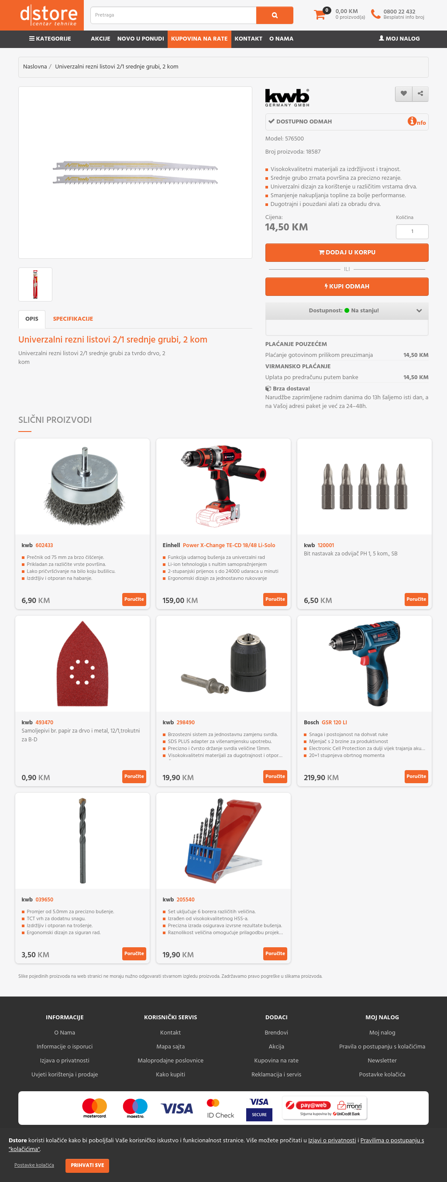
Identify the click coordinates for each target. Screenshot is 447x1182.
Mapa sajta (170, 1047)
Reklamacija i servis (276, 1075)
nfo (417, 123)
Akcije (100, 39)
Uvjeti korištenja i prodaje (64, 1075)
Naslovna (35, 67)
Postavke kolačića (34, 1165)
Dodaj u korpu (347, 252)
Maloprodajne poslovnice (170, 1061)
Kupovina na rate (199, 39)
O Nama (64, 1033)
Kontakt (249, 39)
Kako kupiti (170, 1075)
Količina (404, 217)
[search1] (274, 15)
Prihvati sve (87, 1165)
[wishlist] (404, 94)
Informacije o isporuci (65, 1047)
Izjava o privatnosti (64, 1061)
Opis (31, 319)
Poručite (134, 599)
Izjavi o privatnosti (332, 1141)
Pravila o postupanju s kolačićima (382, 1047)
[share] (420, 94)
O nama (281, 39)
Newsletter (382, 1061)
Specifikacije (73, 319)
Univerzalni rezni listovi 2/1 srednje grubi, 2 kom (117, 67)
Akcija (276, 1047)
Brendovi (276, 1033)
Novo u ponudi (140, 39)
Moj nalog (399, 39)
